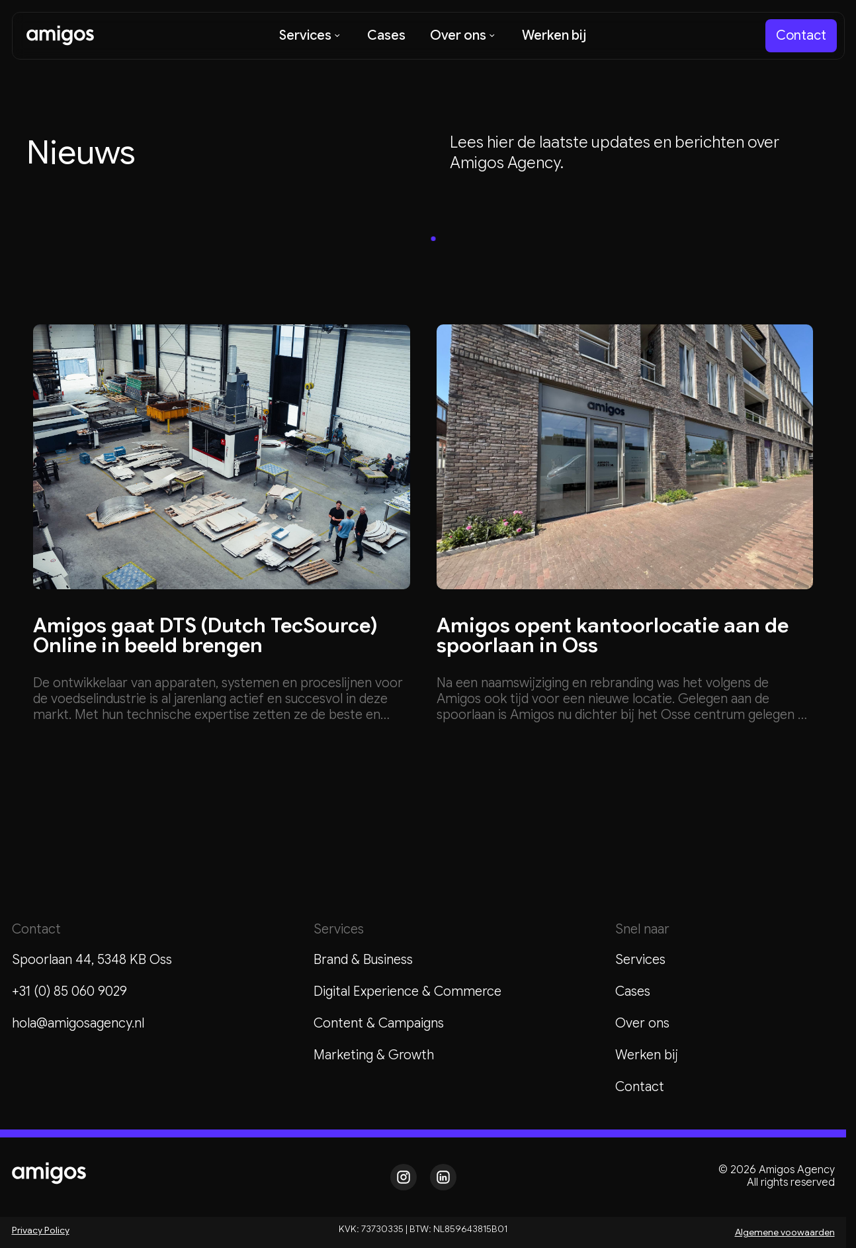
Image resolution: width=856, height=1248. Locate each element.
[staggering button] (801, 35)
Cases (632, 991)
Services (640, 959)
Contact (639, 1087)
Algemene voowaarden (785, 1232)
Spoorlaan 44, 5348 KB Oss (92, 959)
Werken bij (646, 1055)
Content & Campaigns (379, 1023)
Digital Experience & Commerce (407, 991)
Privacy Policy (40, 1230)
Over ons (642, 1023)
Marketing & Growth (374, 1055)
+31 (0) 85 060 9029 (69, 991)
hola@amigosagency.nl (78, 1023)
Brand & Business (363, 959)
